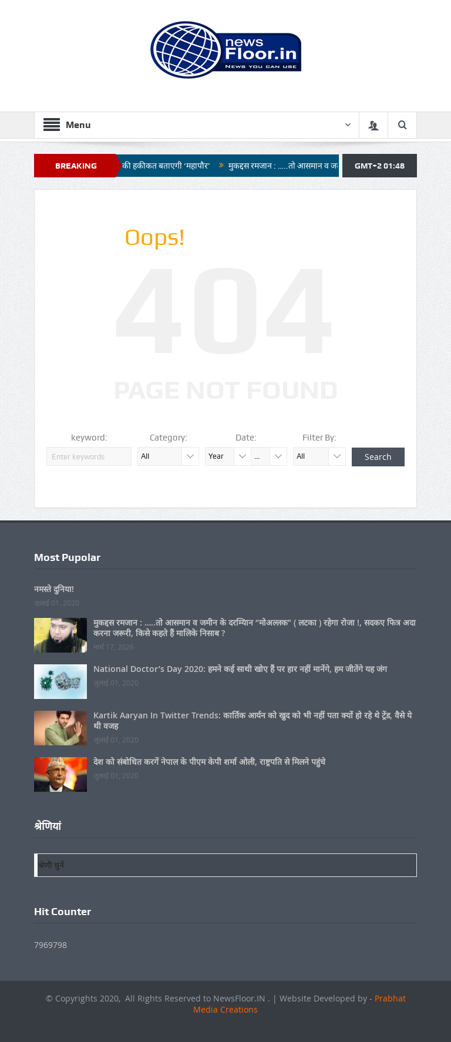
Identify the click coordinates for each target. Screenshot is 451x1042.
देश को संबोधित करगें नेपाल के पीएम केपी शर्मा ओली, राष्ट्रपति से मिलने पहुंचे (209, 761)
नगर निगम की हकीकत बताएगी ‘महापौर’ (155, 165)
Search (378, 456)
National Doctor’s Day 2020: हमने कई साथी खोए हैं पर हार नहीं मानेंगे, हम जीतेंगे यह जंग (240, 668)
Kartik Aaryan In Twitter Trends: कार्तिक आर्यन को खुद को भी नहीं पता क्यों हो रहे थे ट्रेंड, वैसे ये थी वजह (252, 720)
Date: (246, 437)
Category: (168, 437)
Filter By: (319, 437)
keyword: (89, 437)
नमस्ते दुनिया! (54, 588)
